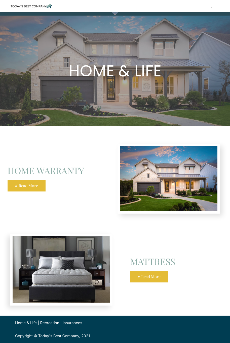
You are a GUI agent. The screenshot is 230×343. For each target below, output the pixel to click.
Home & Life (26, 322)
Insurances (72, 322)
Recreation (49, 322)
